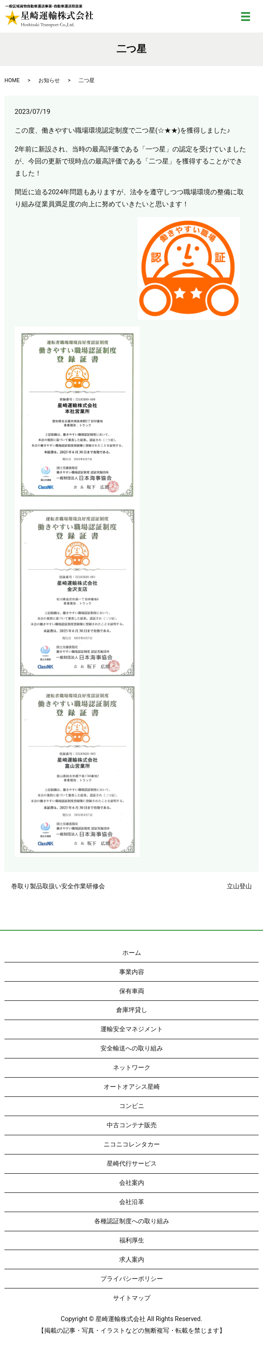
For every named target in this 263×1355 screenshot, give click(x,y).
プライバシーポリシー (131, 1278)
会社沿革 (131, 1201)
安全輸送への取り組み (131, 1048)
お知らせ (49, 80)
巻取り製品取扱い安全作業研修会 (58, 886)
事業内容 (131, 971)
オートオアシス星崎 (132, 1086)
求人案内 (131, 1259)
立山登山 (239, 886)
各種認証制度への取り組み (131, 1221)
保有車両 (131, 991)
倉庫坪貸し (131, 1009)
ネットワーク (131, 1067)
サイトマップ (131, 1297)
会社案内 (131, 1182)
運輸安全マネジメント (131, 1029)
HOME (12, 80)
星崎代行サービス (132, 1163)
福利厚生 (131, 1240)
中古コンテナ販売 (132, 1125)
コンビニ (131, 1105)
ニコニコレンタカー (132, 1144)
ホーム (131, 952)
